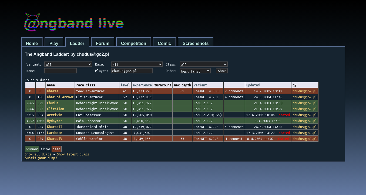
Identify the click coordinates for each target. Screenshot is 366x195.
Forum (102, 43)
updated (253, 85)
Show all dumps (38, 154)
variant (200, 85)
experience (142, 85)
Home (32, 43)
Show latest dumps (73, 154)
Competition (133, 43)
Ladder (77, 43)
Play (53, 43)
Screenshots (196, 43)
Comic (164, 43)
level (125, 85)
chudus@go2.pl (305, 91)
